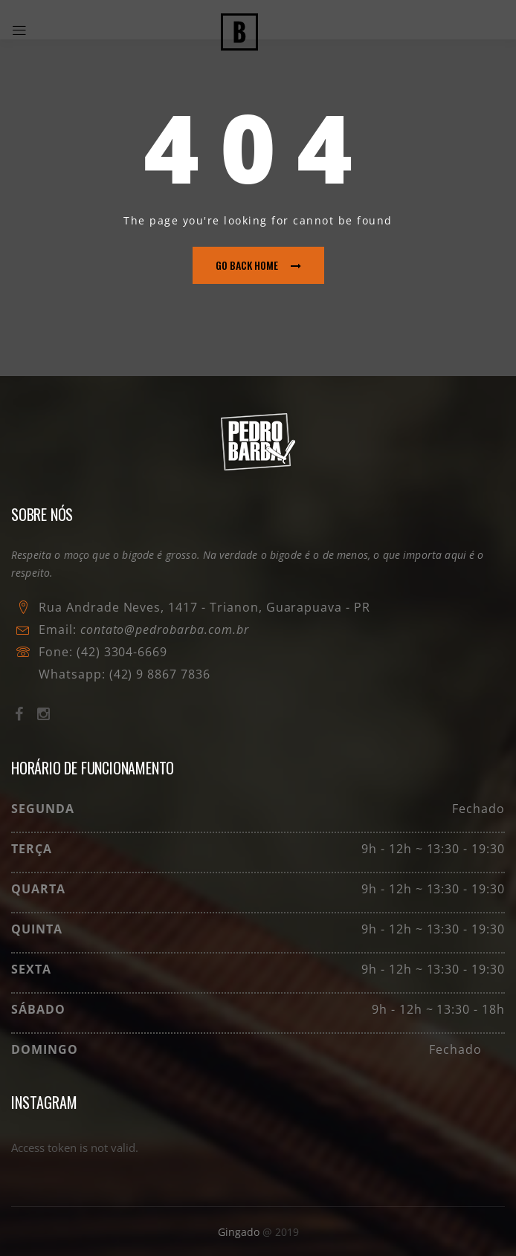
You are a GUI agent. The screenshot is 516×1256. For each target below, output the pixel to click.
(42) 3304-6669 (122, 652)
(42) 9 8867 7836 (158, 674)
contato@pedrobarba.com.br (164, 629)
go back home (258, 265)
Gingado (240, 1232)
